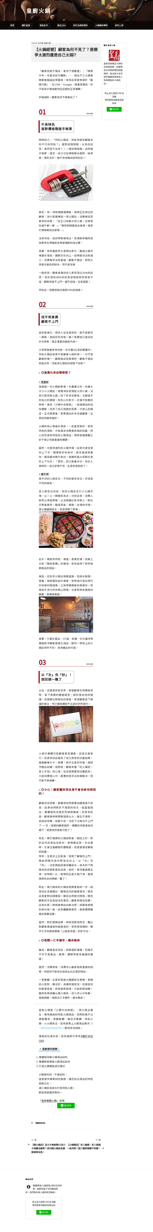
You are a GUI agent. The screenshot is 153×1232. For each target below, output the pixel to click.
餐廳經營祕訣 (40, 1114)
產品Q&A (61, 16)
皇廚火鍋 (38, 10)
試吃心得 (119, 16)
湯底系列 (45, 16)
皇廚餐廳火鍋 (49, 1092)
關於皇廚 (27, 16)
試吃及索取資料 (80, 16)
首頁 (12, 16)
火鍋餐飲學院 (101, 16)
